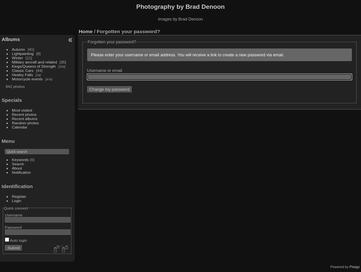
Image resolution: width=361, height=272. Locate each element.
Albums (11, 39)
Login (16, 200)
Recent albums (24, 118)
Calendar (20, 127)
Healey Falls (22, 75)
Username (13, 215)
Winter (17, 58)
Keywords (20, 159)
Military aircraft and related (34, 62)
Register (19, 196)
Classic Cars (22, 70)
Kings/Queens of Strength (34, 66)
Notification (21, 172)
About (17, 168)
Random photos (25, 123)
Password (13, 227)
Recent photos (24, 114)
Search (18, 164)
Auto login (16, 240)
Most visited (22, 110)
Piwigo (355, 267)
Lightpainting (23, 53)
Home (86, 31)
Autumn (18, 49)
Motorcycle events (27, 79)
